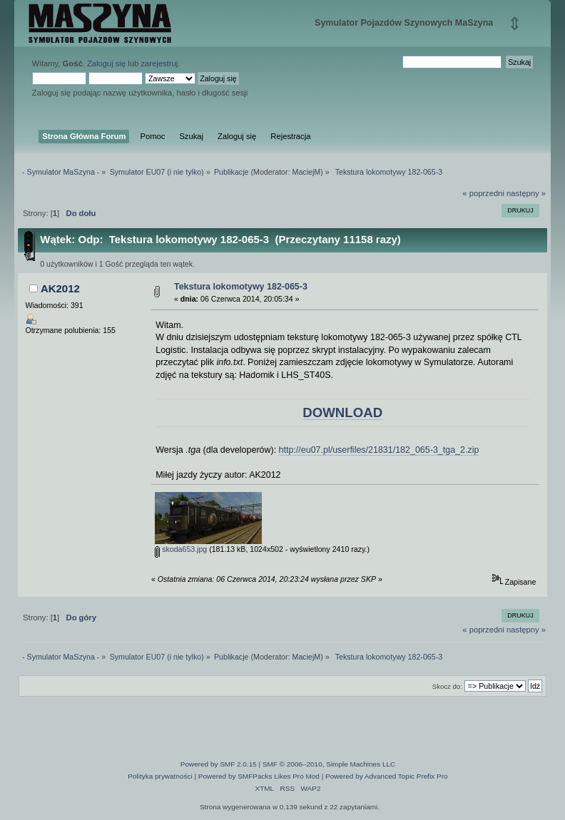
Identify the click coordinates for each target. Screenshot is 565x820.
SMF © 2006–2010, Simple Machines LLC (329, 764)
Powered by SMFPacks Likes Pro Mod (259, 776)
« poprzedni (483, 193)
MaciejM (306, 172)
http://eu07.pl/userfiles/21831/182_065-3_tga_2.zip (379, 450)
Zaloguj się (106, 63)
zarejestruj (159, 63)
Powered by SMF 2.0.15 (218, 764)
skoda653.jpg (181, 549)
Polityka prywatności (160, 776)
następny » (526, 193)
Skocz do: (447, 686)
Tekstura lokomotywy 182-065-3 (240, 287)
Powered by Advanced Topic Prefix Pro (386, 776)
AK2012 (60, 288)
